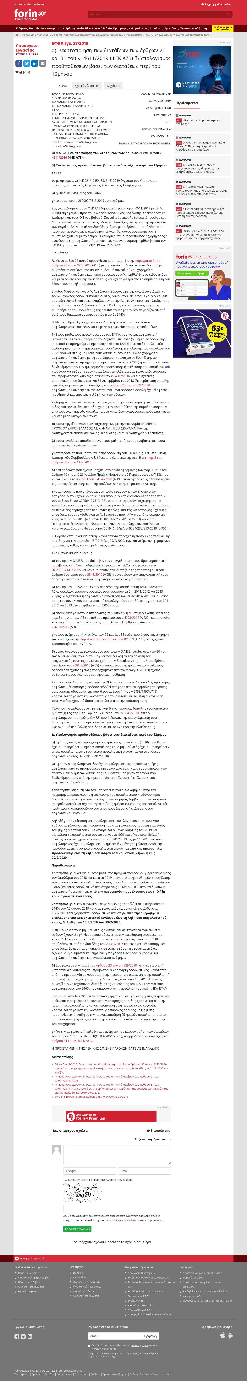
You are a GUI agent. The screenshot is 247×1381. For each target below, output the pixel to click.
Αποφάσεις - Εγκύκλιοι (138, 1267)
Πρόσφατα (187, 102)
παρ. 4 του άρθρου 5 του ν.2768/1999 (107, 639)
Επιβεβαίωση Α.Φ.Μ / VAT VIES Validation (205, 1291)
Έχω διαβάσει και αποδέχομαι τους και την (124, 1347)
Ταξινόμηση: (153, 1139)
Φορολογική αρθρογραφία (33, 1277)
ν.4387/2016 (121, 376)
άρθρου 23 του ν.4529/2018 (130, 385)
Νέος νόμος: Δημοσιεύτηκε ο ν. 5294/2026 (199, 122)
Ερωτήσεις (172, 28)
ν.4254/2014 (60, 627)
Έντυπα (185, 28)
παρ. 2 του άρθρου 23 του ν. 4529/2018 (109, 965)
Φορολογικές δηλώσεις (31, 1286)
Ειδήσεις (22, 28)
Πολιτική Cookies (139, 1374)
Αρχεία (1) (113, 86)
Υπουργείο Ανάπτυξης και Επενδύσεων (150, 1314)
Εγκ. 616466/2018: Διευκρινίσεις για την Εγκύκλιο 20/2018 (91, 1096)
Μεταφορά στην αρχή (32, 1258)
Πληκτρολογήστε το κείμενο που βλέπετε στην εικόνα (97, 1180)
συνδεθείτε (130, 1220)
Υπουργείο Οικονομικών (141, 1273)
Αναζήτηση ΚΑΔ (191, 1296)
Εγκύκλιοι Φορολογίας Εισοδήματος (148, 1277)
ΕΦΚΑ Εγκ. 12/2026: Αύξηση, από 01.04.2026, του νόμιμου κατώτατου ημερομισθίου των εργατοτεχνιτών (200, 234)
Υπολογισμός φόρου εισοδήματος (202, 1273)
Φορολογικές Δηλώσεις (147, 28)
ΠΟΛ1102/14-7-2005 (66, 570)
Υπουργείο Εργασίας (139, 1310)
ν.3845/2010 (93, 574)
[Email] (115, 1336)
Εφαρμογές (121, 28)
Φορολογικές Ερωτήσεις (86, 1282)
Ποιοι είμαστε (64, 1374)
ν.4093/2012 (130, 617)
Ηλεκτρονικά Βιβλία (98, 28)
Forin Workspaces (28, 1291)
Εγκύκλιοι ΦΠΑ (136, 1300)
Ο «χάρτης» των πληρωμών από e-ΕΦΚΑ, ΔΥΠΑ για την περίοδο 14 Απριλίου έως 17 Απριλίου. (201, 146)
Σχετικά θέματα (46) (87, 86)
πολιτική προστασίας (104, 1348)
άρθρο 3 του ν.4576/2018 (94, 479)
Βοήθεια (39, 4)
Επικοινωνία (22, 4)
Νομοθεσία (37, 28)
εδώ (115, 1220)
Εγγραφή (208, 4)
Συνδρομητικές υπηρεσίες (222, 28)
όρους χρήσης (140, 1345)
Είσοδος (224, 4)
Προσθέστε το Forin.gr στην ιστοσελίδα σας (207, 1300)
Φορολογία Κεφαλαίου (141, 1305)
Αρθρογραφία (74, 28)
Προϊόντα (37, 1374)
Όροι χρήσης (21, 1374)
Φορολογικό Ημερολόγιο (87, 1286)
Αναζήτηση (199, 28)
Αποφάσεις (55, 28)
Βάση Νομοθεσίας (28, 1273)
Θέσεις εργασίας (160, 1374)
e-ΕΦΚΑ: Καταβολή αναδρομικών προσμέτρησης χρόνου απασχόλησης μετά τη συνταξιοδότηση (200, 212)
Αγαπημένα (79, 1277)
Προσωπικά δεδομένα (115, 1374)
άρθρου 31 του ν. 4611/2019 (72, 1041)
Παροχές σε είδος (193, 1277)
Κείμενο (62, 86)
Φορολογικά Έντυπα (84, 1291)
